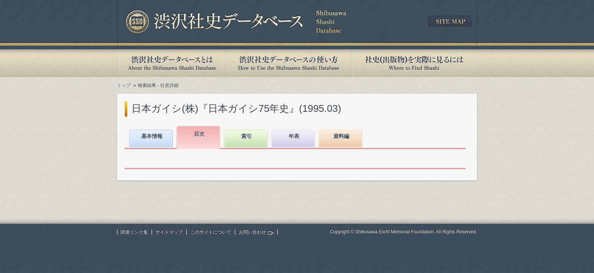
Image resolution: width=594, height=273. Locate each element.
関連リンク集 (134, 232)
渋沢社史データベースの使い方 (289, 63)
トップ (124, 85)
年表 (294, 136)
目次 (199, 134)
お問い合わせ (252, 232)
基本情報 (152, 136)
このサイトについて (210, 232)
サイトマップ (169, 232)
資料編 (341, 136)
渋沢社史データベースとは (171, 63)
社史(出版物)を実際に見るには (414, 63)
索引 (246, 136)
